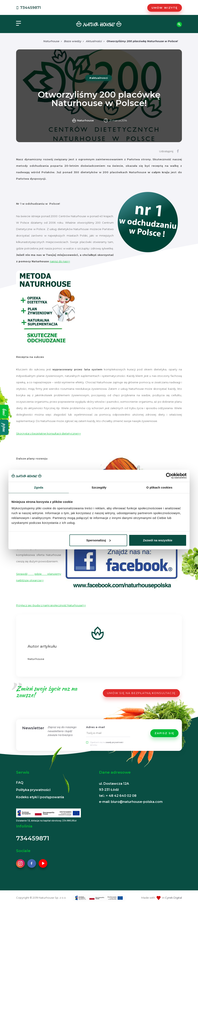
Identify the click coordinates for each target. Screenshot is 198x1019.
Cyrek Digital (173, 897)
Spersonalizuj (98, 540)
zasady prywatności (114, 742)
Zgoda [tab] (38, 487)
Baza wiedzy (72, 41)
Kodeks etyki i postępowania (40, 797)
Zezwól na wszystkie (157, 540)
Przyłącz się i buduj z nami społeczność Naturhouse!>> (51, 605)
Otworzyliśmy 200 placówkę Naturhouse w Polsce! (142, 41)
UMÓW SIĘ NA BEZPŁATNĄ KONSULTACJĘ (141, 693)
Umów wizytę (165, 7)
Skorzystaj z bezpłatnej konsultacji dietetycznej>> (48, 433)
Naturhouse (51, 41)
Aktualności (94, 41)
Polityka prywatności (33, 790)
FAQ (19, 783)
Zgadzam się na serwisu (106, 743)
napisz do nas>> (60, 261)
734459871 (28, 7)
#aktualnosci (98, 77)
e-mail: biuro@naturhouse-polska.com (131, 802)
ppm (4, 427)
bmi (4, 411)
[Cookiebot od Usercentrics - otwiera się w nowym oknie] (169, 476)
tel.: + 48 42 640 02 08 (117, 796)
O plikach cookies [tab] (159, 487)
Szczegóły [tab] (99, 487)
